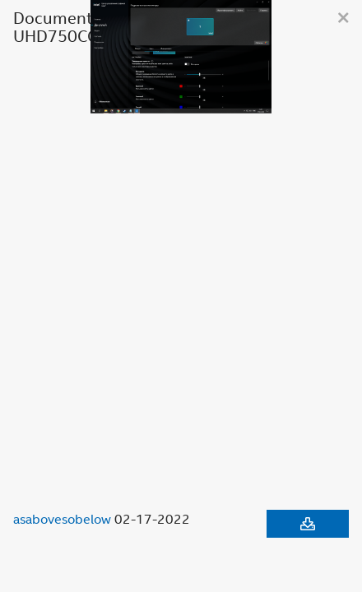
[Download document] (308, 524)
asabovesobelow (62, 519)
